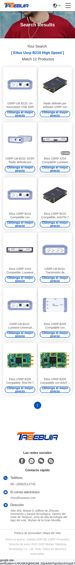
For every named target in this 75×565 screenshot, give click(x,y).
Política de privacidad (27, 533)
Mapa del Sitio (52, 533)
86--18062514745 (23, 484)
